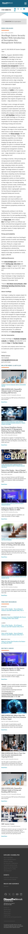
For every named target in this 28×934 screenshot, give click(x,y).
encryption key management (9, 66)
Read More (4, 402)
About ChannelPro (8, 857)
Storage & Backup (20, 466)
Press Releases (7, 28)
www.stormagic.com (10, 261)
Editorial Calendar (8, 861)
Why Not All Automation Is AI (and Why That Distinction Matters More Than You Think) (13, 583)
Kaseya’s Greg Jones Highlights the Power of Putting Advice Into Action (13, 544)
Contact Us (6, 907)
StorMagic (4, 57)
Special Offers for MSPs (10, 869)
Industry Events (9, 464)
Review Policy (7, 909)
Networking (8, 540)
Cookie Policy (7, 915)
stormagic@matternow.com (9, 360)
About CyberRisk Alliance (10, 859)
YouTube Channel (18, 343)
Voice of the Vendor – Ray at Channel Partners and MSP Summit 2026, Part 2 (14, 471)
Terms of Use (7, 911)
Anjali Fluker (11, 547)
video (3, 266)
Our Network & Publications (11, 863)
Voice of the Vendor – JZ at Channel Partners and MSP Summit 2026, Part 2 (12, 625)
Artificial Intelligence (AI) (8, 421)
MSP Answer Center (7, 824)
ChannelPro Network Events (11, 877)
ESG (2, 222)
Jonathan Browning (13, 512)
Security (3, 424)
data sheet (17, 264)
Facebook (16, 339)
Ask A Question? (8, 870)
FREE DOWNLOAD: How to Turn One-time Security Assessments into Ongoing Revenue (13, 755)
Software (8, 424)
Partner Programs (10, 423)
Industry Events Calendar (10, 879)
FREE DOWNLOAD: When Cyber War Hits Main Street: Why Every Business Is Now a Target (13, 717)
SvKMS (12, 90)
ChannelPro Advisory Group (10, 865)
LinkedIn (4, 341)
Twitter (11, 341)
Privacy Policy (7, 913)
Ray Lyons (10, 474)
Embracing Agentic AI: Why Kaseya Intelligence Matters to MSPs (12, 509)
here (9, 266)
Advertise (6, 886)
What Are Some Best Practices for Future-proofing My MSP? (13, 642)
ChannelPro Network (16, 395)
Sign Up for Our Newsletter (10, 867)
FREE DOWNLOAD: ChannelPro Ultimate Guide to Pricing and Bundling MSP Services (11, 391)
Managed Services (15, 384)
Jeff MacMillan (10, 115)
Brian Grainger (15, 133)
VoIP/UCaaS (4, 467)
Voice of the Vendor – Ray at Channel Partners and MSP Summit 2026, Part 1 (12, 634)
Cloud (16, 421)
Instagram (23, 339)
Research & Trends (20, 423)
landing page (9, 264)
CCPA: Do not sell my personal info (12, 917)
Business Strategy (6, 384)
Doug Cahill (7, 219)
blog (8, 343)
